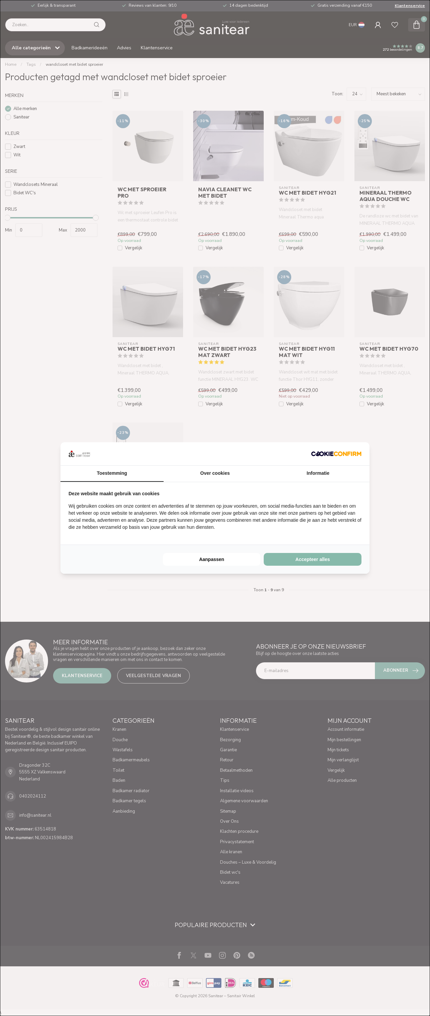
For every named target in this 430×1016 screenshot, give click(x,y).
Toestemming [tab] (112, 473)
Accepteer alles (312, 559)
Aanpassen (211, 559)
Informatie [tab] (318, 473)
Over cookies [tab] (215, 473)
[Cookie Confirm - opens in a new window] (336, 453)
